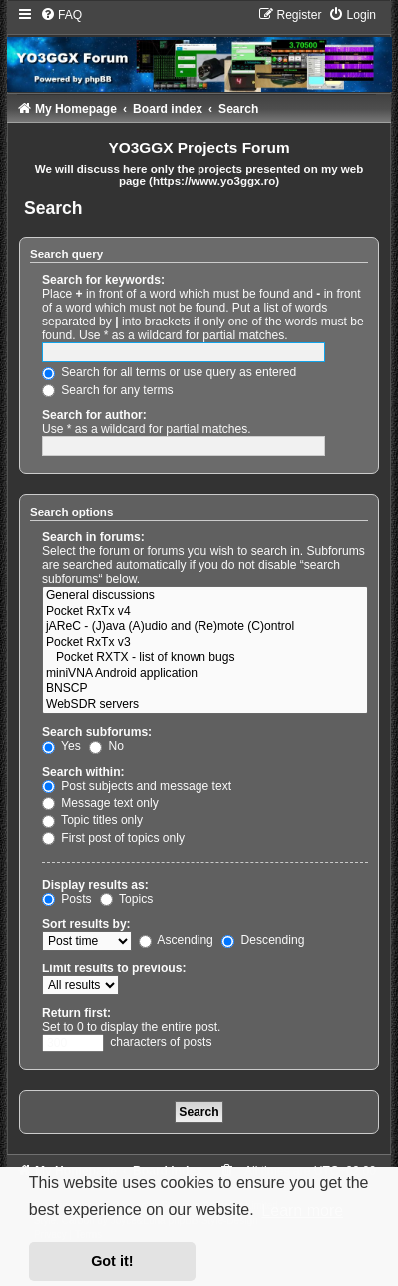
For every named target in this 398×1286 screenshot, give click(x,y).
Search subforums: (97, 732)
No (106, 746)
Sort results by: (86, 924)
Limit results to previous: (114, 968)
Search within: (83, 772)
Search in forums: (93, 537)
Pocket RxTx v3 (205, 643)
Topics (126, 899)
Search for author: (94, 415)
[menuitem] (61, 15)
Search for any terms (108, 390)
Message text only (100, 803)
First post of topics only (113, 838)
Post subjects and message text (136, 786)
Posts (67, 899)
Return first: (76, 1013)
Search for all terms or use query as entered (169, 372)
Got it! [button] (112, 1261)
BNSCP (205, 689)
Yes (61, 746)
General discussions (205, 596)
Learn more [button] (302, 1210)
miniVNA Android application (205, 674)
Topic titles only (92, 820)
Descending (262, 940)
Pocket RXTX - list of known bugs (205, 658)
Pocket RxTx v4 (205, 612)
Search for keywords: (103, 280)
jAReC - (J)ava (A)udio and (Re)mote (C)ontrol (205, 627)
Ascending (176, 940)
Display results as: (95, 885)
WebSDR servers (205, 705)
